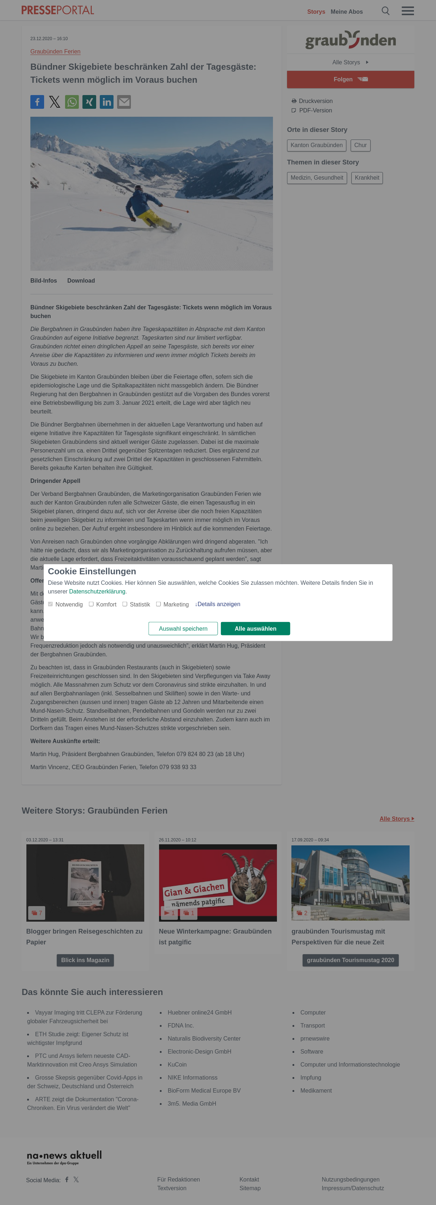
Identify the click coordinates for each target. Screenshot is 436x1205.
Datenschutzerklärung (97, 591)
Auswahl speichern (183, 629)
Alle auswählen (256, 629)
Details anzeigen (218, 603)
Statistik (140, 604)
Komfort (106, 604)
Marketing (176, 604)
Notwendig (69, 604)
